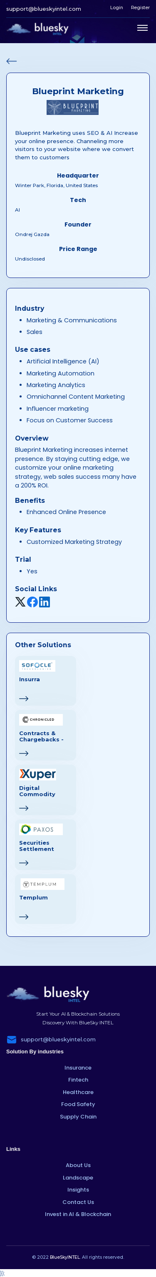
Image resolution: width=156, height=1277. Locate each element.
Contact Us (78, 1202)
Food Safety (78, 1104)
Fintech (78, 1080)
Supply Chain (78, 1117)
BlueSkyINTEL (65, 1257)
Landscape (78, 1178)
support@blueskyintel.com (43, 8)
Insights (78, 1190)
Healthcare (78, 1092)
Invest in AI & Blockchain (78, 1214)
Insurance (78, 1068)
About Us (78, 1165)
